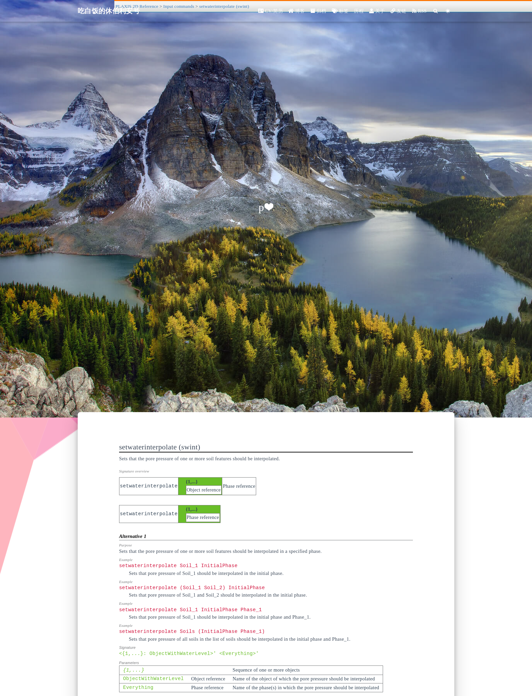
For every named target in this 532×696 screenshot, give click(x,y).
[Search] (436, 11)
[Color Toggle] (448, 11)
